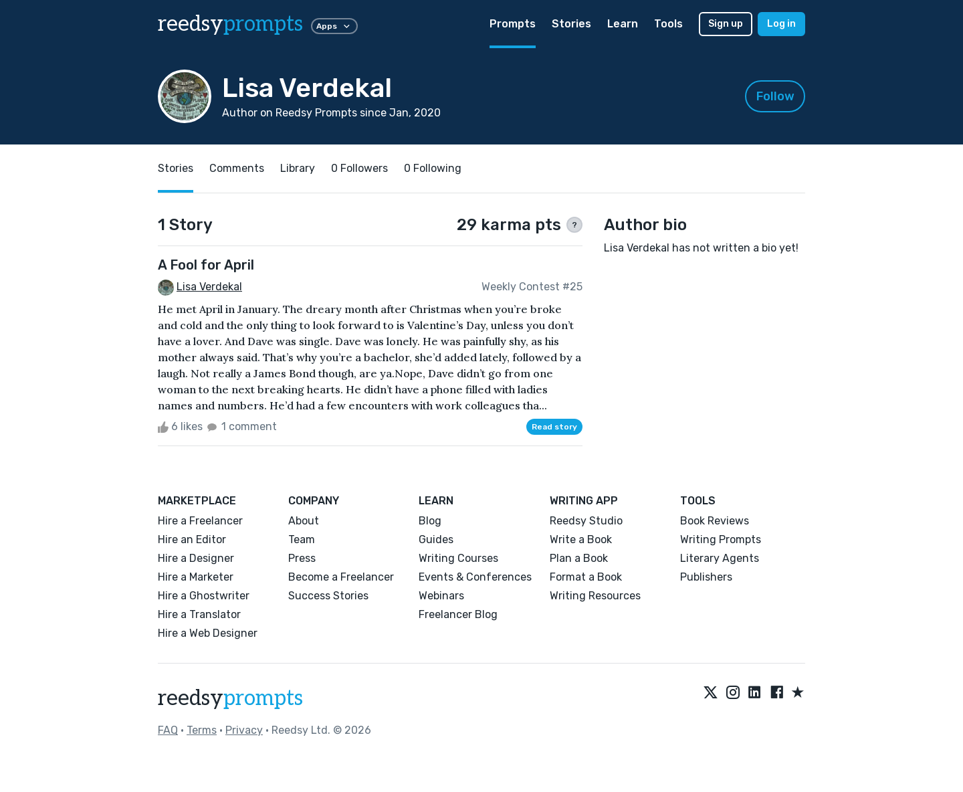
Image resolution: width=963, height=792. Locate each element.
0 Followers (359, 168)
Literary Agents (719, 558)
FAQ (168, 730)
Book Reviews (714, 520)
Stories (571, 23)
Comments (236, 168)
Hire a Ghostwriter (203, 595)
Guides (436, 539)
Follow (775, 96)
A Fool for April (206, 265)
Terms (202, 730)
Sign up (725, 23)
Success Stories (328, 595)
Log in (781, 23)
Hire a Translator (199, 614)
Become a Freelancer (341, 577)
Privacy (244, 730)
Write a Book (581, 539)
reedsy (230, 698)
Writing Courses (458, 558)
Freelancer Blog (458, 614)
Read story (554, 426)
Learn (622, 23)
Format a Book (586, 577)
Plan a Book (579, 558)
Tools (668, 23)
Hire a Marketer (195, 577)
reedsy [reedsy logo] (230, 24)
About (303, 520)
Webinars (441, 595)
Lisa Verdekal (209, 286)
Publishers (706, 577)
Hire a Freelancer (200, 520)
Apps (334, 26)
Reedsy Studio (586, 520)
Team (301, 539)
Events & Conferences (475, 577)
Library (297, 168)
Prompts (513, 23)
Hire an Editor (192, 539)
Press (302, 558)
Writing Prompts (720, 539)
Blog (430, 520)
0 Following (432, 168)
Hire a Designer (196, 558)
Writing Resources (595, 595)
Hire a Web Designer (207, 633)
